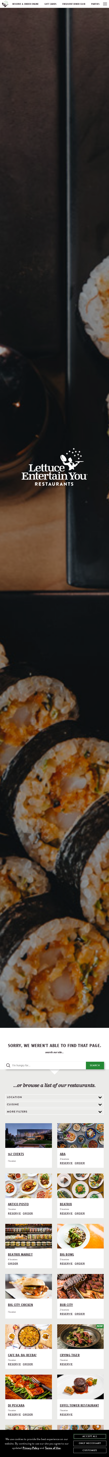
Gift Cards (50, 4)
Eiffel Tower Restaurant (79, 1404)
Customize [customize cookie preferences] (90, 1450)
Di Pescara (16, 1404)
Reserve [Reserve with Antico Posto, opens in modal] (14, 1213)
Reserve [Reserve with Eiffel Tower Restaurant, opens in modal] (66, 1413)
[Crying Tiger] (80, 1336)
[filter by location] (54, 1097)
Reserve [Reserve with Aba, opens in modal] (66, 1163)
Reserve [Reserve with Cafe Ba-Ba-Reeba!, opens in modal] (14, 1363)
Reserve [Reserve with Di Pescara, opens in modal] (14, 1413)
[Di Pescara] (28, 1386)
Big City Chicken (20, 1304)
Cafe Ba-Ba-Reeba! (22, 1354)
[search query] (45, 1065)
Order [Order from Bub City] (80, 1313)
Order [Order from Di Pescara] (28, 1413)
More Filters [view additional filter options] (17, 1112)
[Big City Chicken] (28, 1286)
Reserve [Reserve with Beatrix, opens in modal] (66, 1213)
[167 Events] (28, 1136)
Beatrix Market (20, 1254)
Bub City (66, 1304)
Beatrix (66, 1204)
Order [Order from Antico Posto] (28, 1213)
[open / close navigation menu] (105, 4)
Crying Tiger (70, 1354)
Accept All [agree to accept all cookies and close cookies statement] (89, 1436)
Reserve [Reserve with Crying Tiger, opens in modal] (66, 1363)
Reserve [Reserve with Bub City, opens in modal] (66, 1313)
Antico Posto (18, 1204)
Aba (63, 1154)
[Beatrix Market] (28, 1236)
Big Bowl (67, 1254)
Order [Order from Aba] (80, 1163)
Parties (95, 4)
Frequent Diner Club (73, 4)
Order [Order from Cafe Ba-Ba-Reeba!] (28, 1363)
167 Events (16, 1154)
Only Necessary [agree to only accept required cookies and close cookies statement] (90, 1443)
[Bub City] (80, 1286)
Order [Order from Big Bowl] (80, 1263)
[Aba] (80, 1136)
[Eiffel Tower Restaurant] (80, 1386)
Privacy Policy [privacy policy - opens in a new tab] (31, 1448)
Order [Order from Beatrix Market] (13, 1263)
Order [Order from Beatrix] (80, 1213)
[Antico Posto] (28, 1186)
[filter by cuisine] (54, 1104)
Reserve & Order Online (25, 4)
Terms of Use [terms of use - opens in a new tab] (53, 1448)
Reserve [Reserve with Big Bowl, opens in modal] (66, 1263)
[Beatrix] (80, 1186)
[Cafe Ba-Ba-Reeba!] (28, 1336)
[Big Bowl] (80, 1236)
